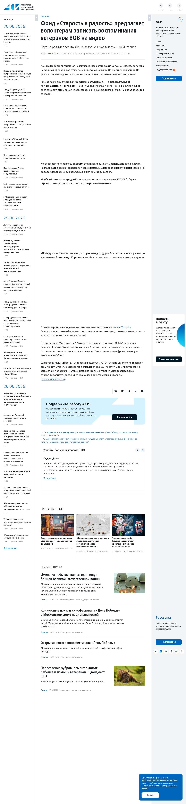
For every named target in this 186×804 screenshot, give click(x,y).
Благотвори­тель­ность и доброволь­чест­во (78, 53)
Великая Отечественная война (89, 432)
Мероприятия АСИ (165, 54)
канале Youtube (122, 327)
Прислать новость (164, 57)
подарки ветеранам (128, 432)
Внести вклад (124, 417)
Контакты (160, 46)
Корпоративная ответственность (75, 690)
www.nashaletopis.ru (53, 379)
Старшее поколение (108, 53)
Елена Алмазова (48, 53)
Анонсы (44, 632)
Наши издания (162, 65)
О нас (158, 41)
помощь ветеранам (50, 435)
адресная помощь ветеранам (60, 432)
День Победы (111, 432)
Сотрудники (161, 49)
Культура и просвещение (62, 548)
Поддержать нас (164, 70)
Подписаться (169, 78)
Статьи (44, 599)
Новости (45, 16)
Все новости (9, 548)
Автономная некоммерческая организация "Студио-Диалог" (75, 438)
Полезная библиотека (166, 62)
